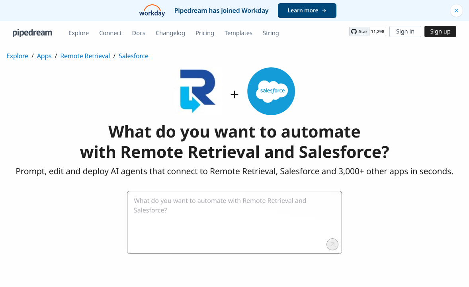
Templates (238, 33)
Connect (110, 33)
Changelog (170, 33)
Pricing (204, 33)
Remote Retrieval (85, 55)
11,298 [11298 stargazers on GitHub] (377, 32)
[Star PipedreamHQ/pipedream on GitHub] (359, 31)
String (271, 33)
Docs (138, 33)
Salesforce (134, 55)
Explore (78, 33)
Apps (44, 55)
